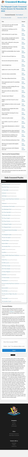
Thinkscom (9, 203)
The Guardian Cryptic (11, 301)
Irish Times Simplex (11, 268)
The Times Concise (11, 221)
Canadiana (9, 252)
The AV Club (9, 291)
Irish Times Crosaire (11, 265)
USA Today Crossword (14, 435)
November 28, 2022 (6, 17)
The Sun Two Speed (11, 237)
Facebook (14, 443)
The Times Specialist (11, 212)
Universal (9, 193)
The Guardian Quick (11, 215)
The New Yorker (10, 240)
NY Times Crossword (14, 433)
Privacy (14, 422)
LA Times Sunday (10, 277)
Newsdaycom (10, 280)
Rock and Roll (10, 288)
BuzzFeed (9, 274)
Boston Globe (10, 243)
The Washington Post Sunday (13, 206)
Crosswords (14, 426)
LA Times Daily (10, 190)
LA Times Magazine (11, 271)
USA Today (9, 196)
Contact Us (14, 446)
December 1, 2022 (22, 17)
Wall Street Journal (11, 184)
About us (14, 424)
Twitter (14, 444)
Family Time (9, 259)
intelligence (11, 311)
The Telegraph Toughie (12, 224)
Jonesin (8, 249)
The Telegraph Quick (11, 227)
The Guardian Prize (11, 246)
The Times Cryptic (11, 218)
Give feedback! (19, 14)
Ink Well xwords (10, 262)
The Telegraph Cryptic (12, 234)
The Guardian (10, 298)
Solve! (14, 350)
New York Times (10, 187)
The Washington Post (11, 209)
